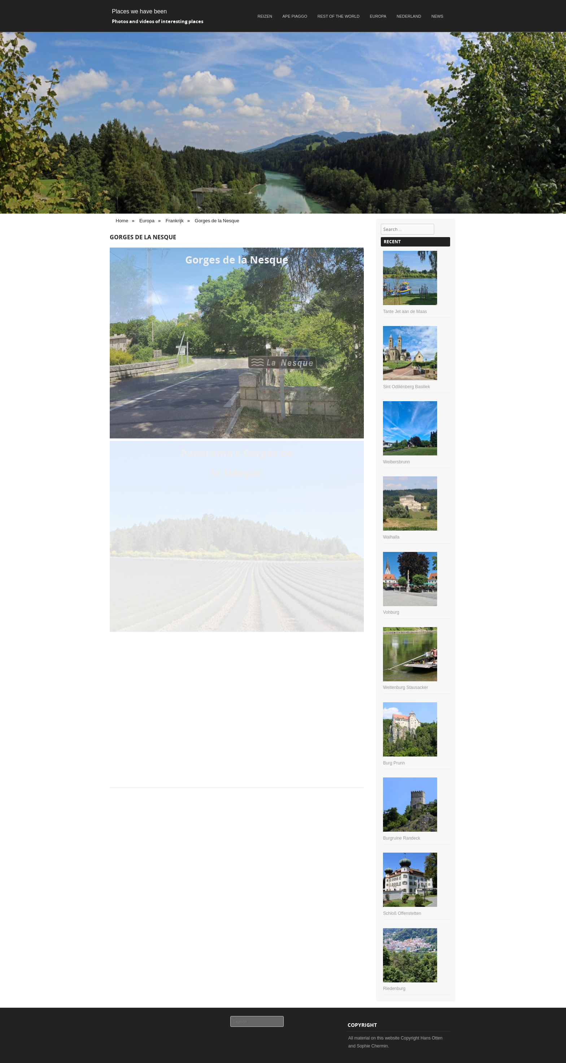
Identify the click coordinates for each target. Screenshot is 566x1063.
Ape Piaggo (295, 16)
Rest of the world (339, 16)
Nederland (409, 16)
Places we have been (139, 11)
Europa (378, 16)
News (437, 16)
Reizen (265, 16)
